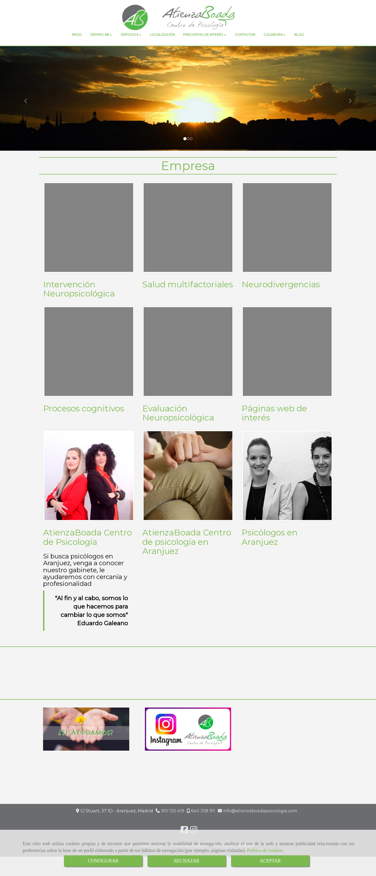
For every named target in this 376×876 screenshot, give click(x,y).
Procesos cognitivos (83, 420)
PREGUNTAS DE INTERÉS (205, 46)
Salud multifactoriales (187, 296)
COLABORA (274, 46)
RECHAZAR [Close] (186, 860)
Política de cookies (265, 850)
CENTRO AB (101, 46)
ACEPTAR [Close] (270, 860)
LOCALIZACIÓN (162, 46)
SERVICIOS (131, 46)
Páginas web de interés (274, 424)
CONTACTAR (245, 46)
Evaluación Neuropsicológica (178, 424)
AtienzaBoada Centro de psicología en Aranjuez (186, 553)
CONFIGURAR (103, 860)
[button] (28, 110)
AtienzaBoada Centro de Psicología (87, 548)
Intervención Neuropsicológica (79, 300)
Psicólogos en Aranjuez (269, 548)
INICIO (77, 46)
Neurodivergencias (281, 296)
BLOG (299, 46)
